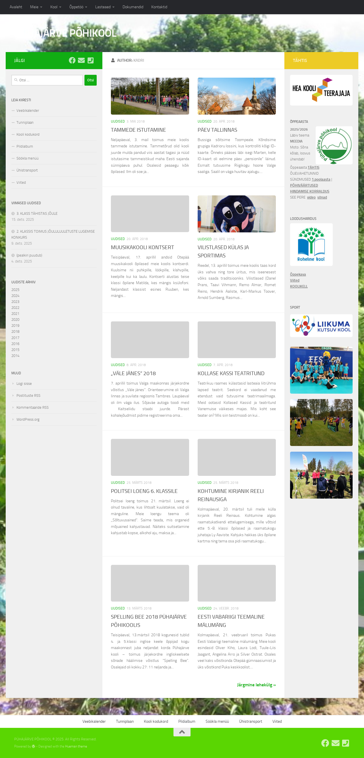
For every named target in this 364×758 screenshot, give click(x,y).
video (311, 197)
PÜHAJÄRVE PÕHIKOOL (65, 33)
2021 (15, 313)
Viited (21, 182)
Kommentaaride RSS (32, 407)
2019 (15, 325)
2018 (15, 331)
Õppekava (298, 274)
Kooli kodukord (28, 134)
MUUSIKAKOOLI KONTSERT (142, 247)
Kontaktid (159, 7)
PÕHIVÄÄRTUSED (304, 185)
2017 (15, 338)
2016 (15, 344)
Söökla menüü (27, 158)
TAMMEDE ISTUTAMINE (138, 130)
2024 (15, 296)
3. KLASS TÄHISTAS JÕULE (36, 213)
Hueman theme (76, 746)
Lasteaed (103, 7)
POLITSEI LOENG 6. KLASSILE (144, 491)
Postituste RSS (28, 395)
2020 (15, 319)
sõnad (322, 197)
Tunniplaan (25, 122)
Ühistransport (27, 170)
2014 (15, 356)
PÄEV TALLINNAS (217, 130)
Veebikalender (27, 110)
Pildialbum (24, 146)
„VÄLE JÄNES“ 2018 (133, 373)
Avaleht (16, 7)
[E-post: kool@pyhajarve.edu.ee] (81, 60)
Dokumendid (133, 7)
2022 (15, 307)
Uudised (118, 121)
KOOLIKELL (299, 286)
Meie (34, 7)
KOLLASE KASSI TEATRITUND (231, 373)
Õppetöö (76, 7)
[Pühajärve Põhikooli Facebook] (72, 60)
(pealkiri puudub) (29, 255)
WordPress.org (28, 419)
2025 (15, 290)
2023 (15, 302)
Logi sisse (24, 383)
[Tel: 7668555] (90, 60)
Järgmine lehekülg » (256, 684)
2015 (15, 350)
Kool (53, 7)
